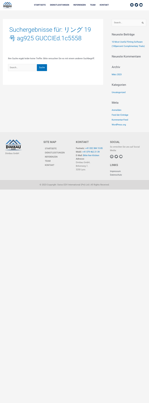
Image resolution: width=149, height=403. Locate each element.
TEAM (92, 5)
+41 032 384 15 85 (94, 148)
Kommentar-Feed (120, 120)
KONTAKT (104, 5)
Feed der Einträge (120, 115)
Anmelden (116, 110)
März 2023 (117, 74)
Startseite (40, 5)
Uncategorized (118, 92)
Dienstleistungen (59, 5)
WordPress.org (119, 124)
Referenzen (79, 5)
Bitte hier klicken (91, 155)
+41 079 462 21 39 (91, 152)
